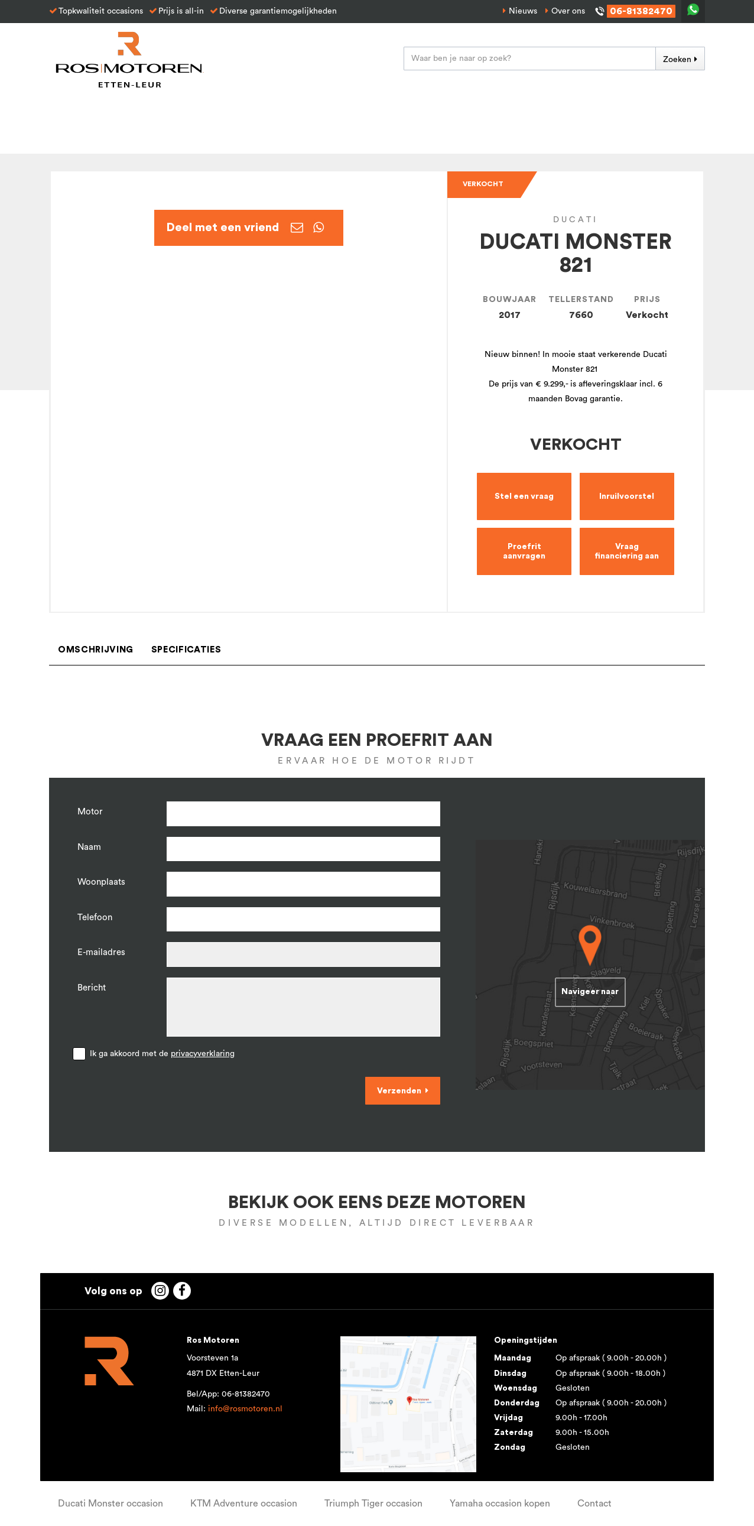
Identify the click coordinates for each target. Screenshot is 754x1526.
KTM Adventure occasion (243, 1503)
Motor (90, 811)
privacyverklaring (203, 1054)
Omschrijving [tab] (96, 649)
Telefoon (94, 917)
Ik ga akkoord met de (162, 1054)
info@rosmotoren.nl (245, 1409)
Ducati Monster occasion (110, 1503)
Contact (594, 1503)
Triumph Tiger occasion (373, 1503)
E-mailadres (101, 952)
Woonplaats (101, 882)
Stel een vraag (524, 496)
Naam (89, 847)
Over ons (568, 11)
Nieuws (523, 11)
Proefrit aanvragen (524, 552)
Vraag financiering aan (626, 552)
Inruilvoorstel (626, 496)
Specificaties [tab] (186, 649)
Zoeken (677, 60)
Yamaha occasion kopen (500, 1503)
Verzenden (399, 1091)
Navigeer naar (590, 992)
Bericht (91, 987)
